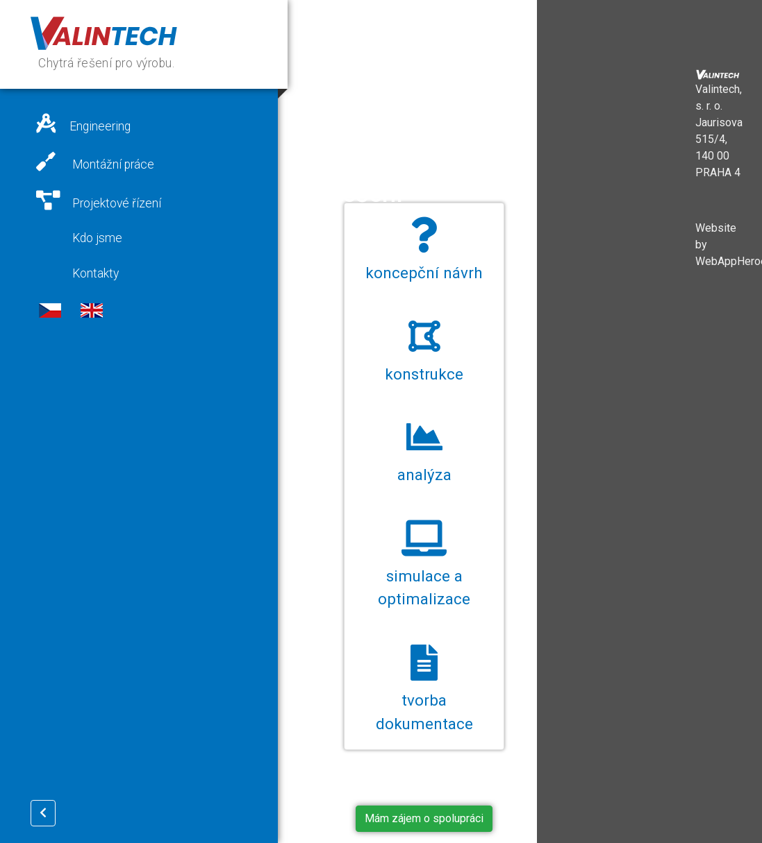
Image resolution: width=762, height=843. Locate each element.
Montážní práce (95, 161)
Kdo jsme (95, 238)
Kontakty (94, 273)
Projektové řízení (98, 200)
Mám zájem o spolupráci (424, 818)
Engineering (83, 123)
